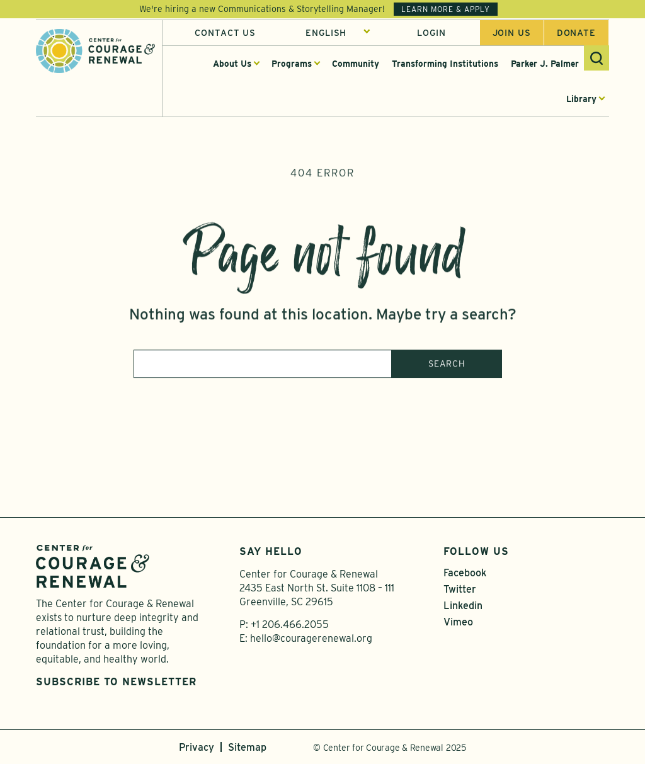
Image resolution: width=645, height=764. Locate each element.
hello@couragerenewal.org (311, 638)
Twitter (459, 589)
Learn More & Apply (445, 9)
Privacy (196, 747)
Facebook (464, 573)
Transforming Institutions (445, 64)
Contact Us (225, 33)
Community (355, 64)
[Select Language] (337, 33)
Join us (512, 33)
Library (581, 99)
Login (431, 33)
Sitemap (247, 747)
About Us (232, 64)
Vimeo (458, 622)
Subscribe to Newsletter (116, 682)
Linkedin (462, 606)
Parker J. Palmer (545, 64)
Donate (576, 33)
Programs (291, 64)
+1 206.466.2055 (290, 624)
